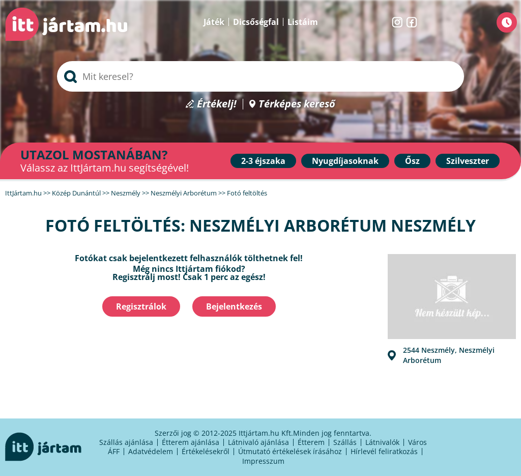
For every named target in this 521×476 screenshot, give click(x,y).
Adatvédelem (150, 451)
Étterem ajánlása (190, 442)
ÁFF (114, 451)
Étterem (311, 442)
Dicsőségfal (256, 21)
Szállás (345, 442)
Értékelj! (217, 104)
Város (417, 442)
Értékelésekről (205, 451)
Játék (214, 21)
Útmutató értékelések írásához (290, 451)
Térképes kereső (296, 104)
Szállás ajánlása (126, 442)
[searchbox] (260, 76)
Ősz (412, 160)
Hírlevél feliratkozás (384, 451)
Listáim (302, 21)
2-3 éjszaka (263, 160)
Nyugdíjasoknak (345, 160)
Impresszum (263, 461)
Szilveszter (467, 160)
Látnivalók (382, 442)
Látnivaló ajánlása (258, 442)
